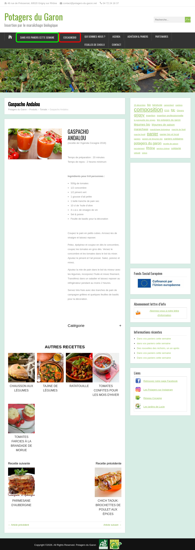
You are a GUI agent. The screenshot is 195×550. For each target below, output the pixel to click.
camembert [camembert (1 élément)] (169, 105)
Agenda (116, 36)
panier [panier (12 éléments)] (152, 134)
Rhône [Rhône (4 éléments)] (150, 148)
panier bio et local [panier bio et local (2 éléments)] (169, 134)
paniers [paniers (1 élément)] (137, 139)
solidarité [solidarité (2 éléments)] (176, 148)
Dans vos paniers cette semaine (37, 37)
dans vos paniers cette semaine (154, 343)
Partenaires (161, 36)
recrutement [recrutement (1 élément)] (139, 148)
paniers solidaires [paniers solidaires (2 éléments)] (173, 138)
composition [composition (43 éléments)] (148, 109)
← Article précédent (18, 524)
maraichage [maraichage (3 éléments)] (141, 129)
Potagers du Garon (33, 16)
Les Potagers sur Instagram (158, 389)
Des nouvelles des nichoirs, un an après (158, 348)
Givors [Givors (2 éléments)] (180, 110)
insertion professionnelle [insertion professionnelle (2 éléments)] (170, 115)
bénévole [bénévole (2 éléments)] (157, 105)
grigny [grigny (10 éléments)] (139, 115)
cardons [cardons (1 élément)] (179, 105)
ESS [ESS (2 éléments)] (166, 110)
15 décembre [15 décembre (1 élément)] (140, 105)
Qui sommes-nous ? (94, 36)
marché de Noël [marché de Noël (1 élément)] (179, 129)
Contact (116, 44)
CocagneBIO (69, 37)
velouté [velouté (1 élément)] (137, 153)
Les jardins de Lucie (154, 406)
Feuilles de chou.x (94, 44)
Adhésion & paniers (137, 36)
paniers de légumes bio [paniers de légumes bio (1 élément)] (152, 139)
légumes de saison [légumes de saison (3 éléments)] (163, 124)
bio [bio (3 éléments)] (149, 104)
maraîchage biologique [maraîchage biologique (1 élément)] (160, 129)
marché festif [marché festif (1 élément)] (139, 134)
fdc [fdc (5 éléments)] (173, 110)
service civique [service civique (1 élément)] (163, 148)
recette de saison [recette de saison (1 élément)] (170, 144)
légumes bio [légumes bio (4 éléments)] (142, 124)
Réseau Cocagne (152, 398)
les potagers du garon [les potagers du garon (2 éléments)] (169, 120)
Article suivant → (112, 524)
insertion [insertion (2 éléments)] (150, 115)
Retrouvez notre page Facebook (160, 381)
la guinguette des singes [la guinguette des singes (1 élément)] (144, 120)
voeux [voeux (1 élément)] (144, 153)
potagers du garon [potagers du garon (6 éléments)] (148, 143)
